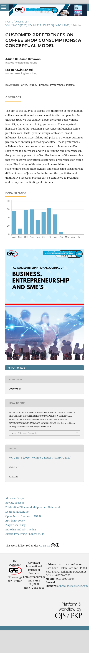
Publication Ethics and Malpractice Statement (32, 507)
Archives (21, 21)
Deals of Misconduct (17, 511)
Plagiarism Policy (15, 525)
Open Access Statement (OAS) (23, 516)
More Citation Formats (24, 433)
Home (9, 21)
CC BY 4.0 (49, 545)
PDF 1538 (17, 367)
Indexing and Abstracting (20, 529)
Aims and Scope (14, 498)
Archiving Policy (15, 520)
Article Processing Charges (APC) (25, 534)
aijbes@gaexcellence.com (72, 586)
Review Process (14, 502)
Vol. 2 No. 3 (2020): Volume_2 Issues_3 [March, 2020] (37, 25)
